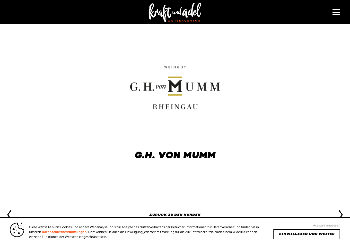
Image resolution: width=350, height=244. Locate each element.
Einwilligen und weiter (307, 234)
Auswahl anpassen (326, 225)
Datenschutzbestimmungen (64, 232)
